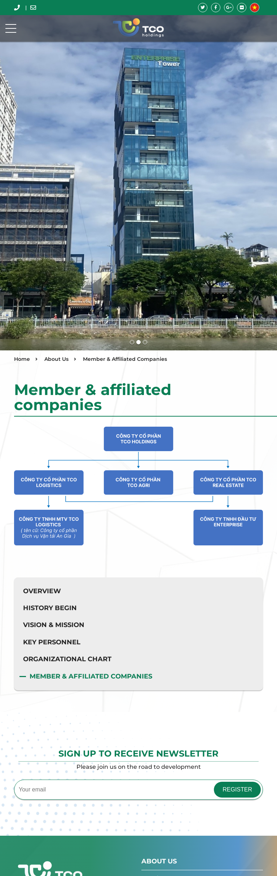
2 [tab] (138, 342)
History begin (50, 608)
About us (159, 861)
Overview (42, 591)
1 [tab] (132, 342)
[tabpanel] (138, 175)
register (237, 789)
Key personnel (51, 642)
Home (22, 359)
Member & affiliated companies (91, 676)
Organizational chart (67, 659)
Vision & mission (53, 625)
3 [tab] (145, 342)
